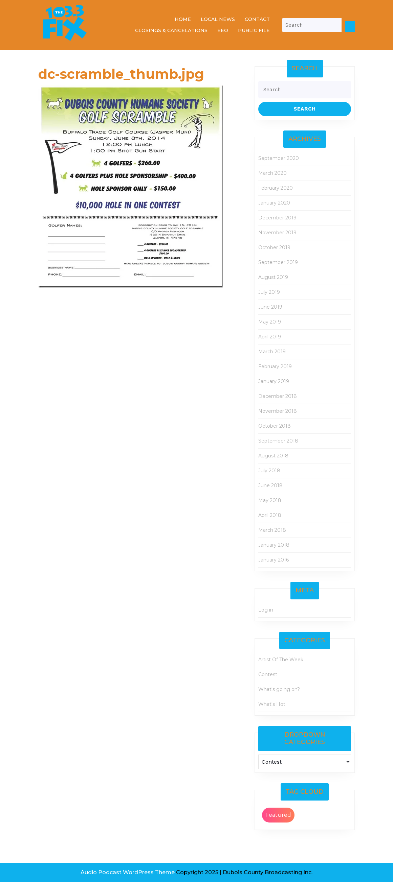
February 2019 (275, 366)
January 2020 (274, 203)
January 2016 (273, 560)
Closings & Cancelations (171, 30)
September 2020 (278, 158)
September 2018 (278, 441)
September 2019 (278, 262)
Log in (265, 610)
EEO (222, 30)
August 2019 (273, 277)
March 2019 (272, 352)
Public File (254, 30)
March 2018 (272, 530)
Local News (218, 19)
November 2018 (277, 411)
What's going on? (279, 689)
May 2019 (269, 322)
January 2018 (273, 545)
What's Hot (271, 704)
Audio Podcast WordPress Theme (128, 872)
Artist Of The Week (280, 660)
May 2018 (269, 500)
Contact (257, 19)
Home (183, 19)
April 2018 (269, 515)
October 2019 (274, 247)
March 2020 (272, 173)
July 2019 (269, 292)
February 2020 (275, 188)
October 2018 (274, 426)
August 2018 (273, 456)
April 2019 (269, 337)
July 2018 (269, 471)
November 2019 (277, 233)
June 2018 (270, 485)
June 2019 (270, 307)
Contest (267, 674)
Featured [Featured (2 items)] (278, 815)
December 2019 (277, 218)
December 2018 (277, 396)
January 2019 (273, 381)
